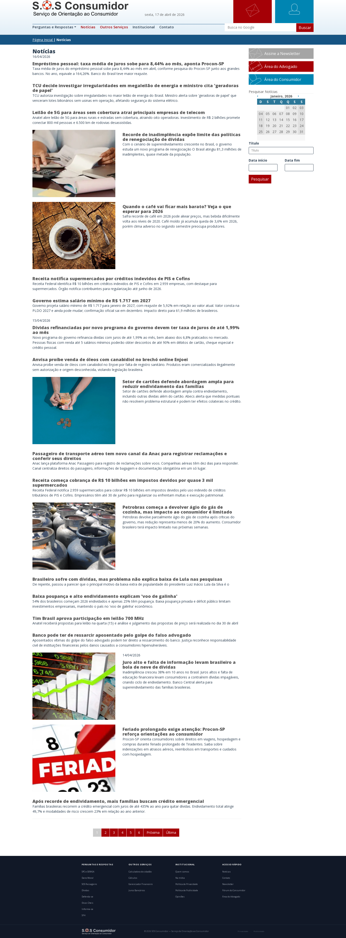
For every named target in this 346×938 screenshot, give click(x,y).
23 (295, 125)
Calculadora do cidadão (140, 871)
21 (281, 125)
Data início (258, 160)
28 (281, 131)
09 (295, 113)
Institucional (144, 26)
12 (268, 119)
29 (288, 131)
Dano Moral (87, 878)
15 (288, 119)
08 (288, 113)
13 (274, 119)
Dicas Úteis (87, 903)
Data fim (292, 160)
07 (281, 113)
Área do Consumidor (282, 79)
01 (288, 107)
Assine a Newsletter (282, 53)
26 (268, 131)
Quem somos (182, 871)
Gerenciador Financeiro (141, 884)
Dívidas (85, 890)
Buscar (305, 27)
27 (274, 131)
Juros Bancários (137, 890)
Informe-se (87, 909)
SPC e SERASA (88, 871)
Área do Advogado (280, 66)
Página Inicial (42, 39)
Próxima (153, 832)
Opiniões (180, 896)
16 (295, 119)
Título (254, 143)
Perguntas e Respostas (53, 26)
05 (268, 113)
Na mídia (180, 878)
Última (171, 832)
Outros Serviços (114, 26)
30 (295, 131)
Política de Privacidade (186, 884)
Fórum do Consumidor (233, 890)
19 (268, 125)
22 (288, 125)
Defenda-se (87, 896)
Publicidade (258, 931)
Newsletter (228, 884)
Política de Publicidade (186, 890)
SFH (84, 915)
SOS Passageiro (89, 884)
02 (295, 107)
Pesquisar (260, 179)
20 (274, 125)
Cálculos (133, 878)
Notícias (88, 26)
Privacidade (243, 931)
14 (281, 119)
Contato (166, 26)
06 (274, 113)
